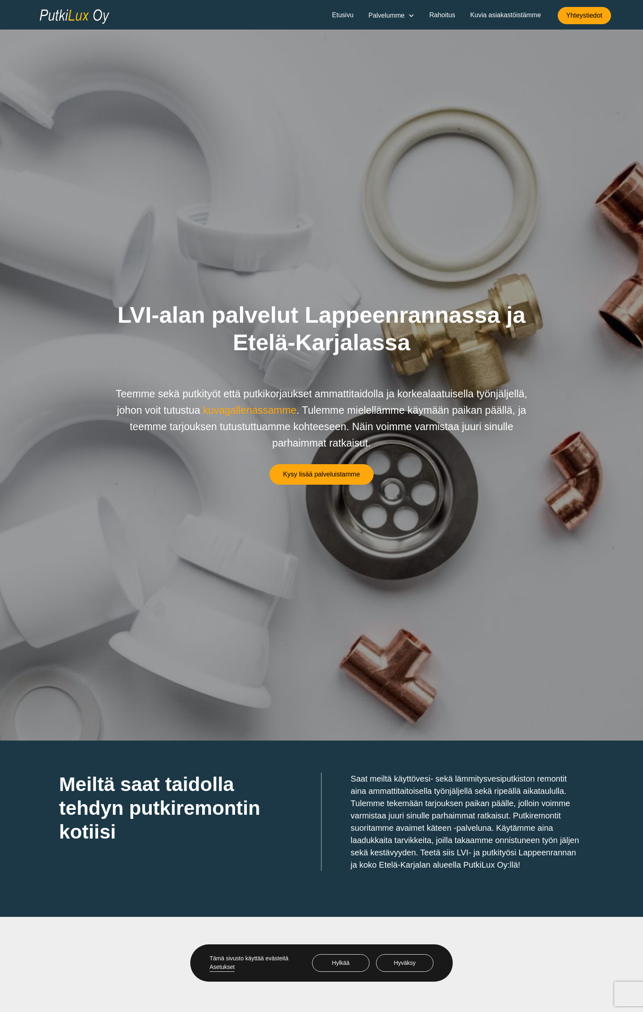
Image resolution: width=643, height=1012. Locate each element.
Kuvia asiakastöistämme (505, 14)
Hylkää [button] (341, 963)
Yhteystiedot (584, 15)
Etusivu (342, 14)
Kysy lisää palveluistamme (321, 474)
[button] (391, 15)
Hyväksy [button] (405, 963)
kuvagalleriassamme (249, 410)
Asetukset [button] (222, 967)
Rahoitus (442, 14)
